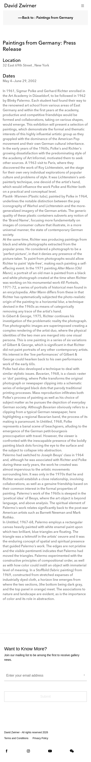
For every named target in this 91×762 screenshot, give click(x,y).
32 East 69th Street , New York (26, 65)
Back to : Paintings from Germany (45, 18)
